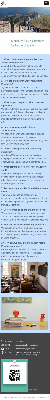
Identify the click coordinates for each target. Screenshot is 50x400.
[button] (46, 3)
